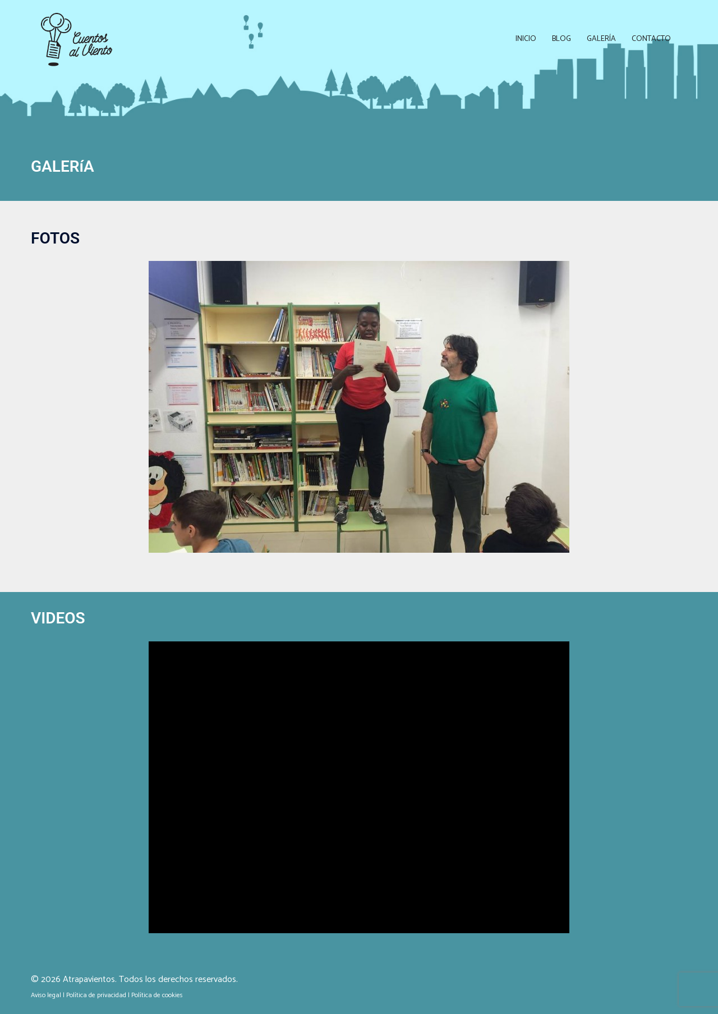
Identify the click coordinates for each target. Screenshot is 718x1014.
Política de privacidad (96, 995)
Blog (561, 39)
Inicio (526, 39)
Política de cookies (157, 995)
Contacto (651, 39)
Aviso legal (46, 995)
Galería (601, 39)
